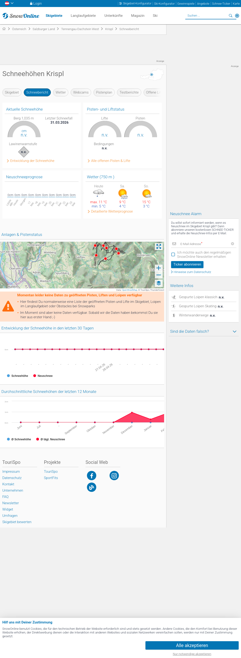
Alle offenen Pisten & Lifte (110, 161)
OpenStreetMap (129, 290)
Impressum (11, 471)
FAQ (5, 497)
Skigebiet (12, 92)
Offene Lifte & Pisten (161, 92)
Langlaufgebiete (83, 16)
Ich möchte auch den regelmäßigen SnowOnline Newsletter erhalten (204, 254)
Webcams (81, 92)
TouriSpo (51, 471)
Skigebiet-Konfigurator (137, 3)
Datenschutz (12, 478)
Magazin (138, 16)
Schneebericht (37, 92)
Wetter (61, 92)
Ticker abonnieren (187, 264)
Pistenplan (104, 92)
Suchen (230, 16)
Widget (7, 509)
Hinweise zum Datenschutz (192, 272)
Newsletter (10, 503)
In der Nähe (237, 16)
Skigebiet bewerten (16, 522)
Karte (236, 3)
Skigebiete (54, 16)
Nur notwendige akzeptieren (192, 654)
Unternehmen (12, 490)
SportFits (51, 478)
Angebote (203, 3)
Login (37, 3)
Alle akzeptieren (192, 645)
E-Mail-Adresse (191, 244)
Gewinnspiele (185, 3)
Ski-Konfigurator (164, 3)
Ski (155, 16)
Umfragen (9, 516)
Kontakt (8, 484)
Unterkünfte (113, 16)
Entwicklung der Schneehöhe (32, 161)
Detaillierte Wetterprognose (112, 211)
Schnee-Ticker (221, 3)
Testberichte (129, 92)
